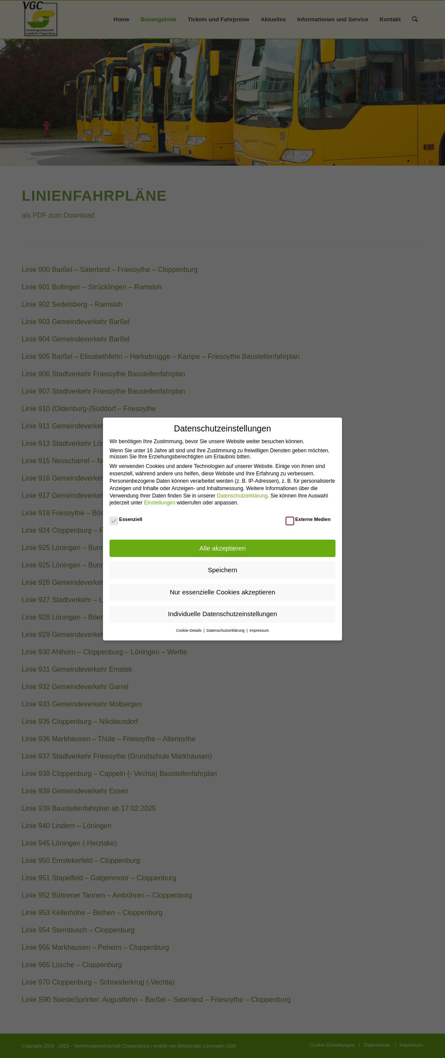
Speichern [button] (222, 570)
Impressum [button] (259, 630)
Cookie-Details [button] (189, 630)
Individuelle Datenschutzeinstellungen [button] (222, 613)
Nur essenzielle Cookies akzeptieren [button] (223, 592)
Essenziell (126, 519)
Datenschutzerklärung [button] (226, 630)
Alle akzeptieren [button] (222, 548)
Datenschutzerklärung (242, 496)
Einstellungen (159, 503)
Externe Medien (308, 519)
